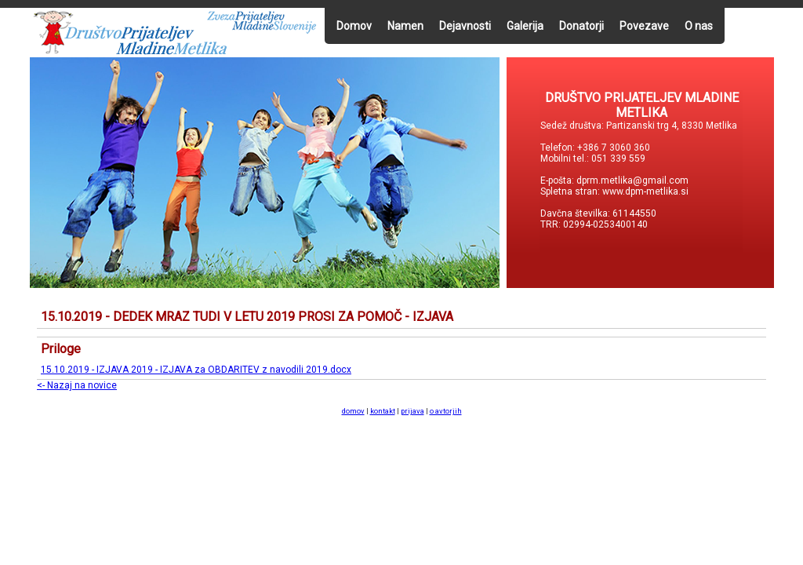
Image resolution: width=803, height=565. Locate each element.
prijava (412, 410)
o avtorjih (446, 410)
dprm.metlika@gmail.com (632, 180)
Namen (405, 26)
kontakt (382, 410)
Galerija (525, 26)
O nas (699, 26)
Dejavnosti (465, 26)
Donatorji (581, 26)
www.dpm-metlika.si (646, 191)
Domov (354, 26)
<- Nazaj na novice (77, 385)
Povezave (644, 26)
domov (353, 410)
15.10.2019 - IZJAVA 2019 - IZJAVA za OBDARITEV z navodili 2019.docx (196, 369)
